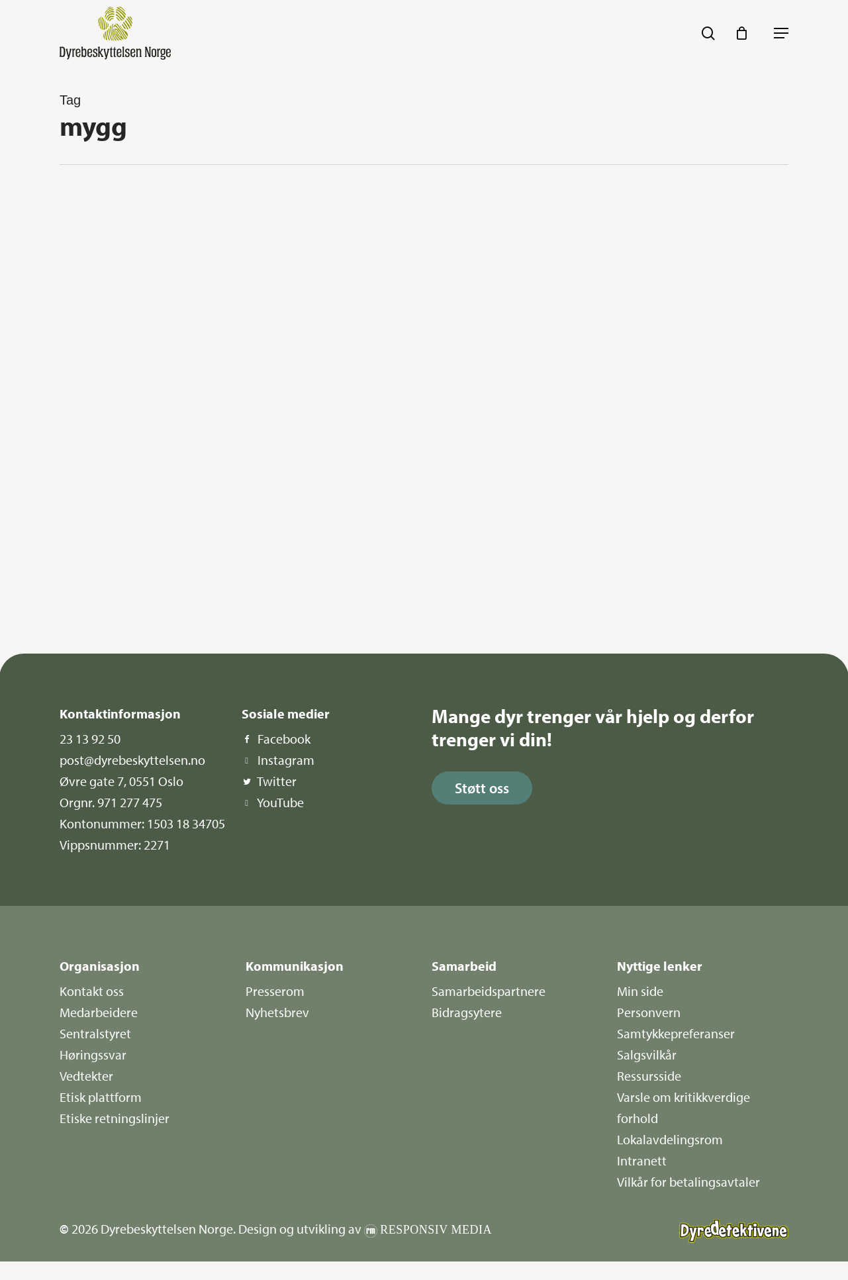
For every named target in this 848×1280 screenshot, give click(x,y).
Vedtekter (86, 1075)
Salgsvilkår (647, 1054)
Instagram (286, 760)
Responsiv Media (436, 1229)
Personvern (649, 1012)
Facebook (284, 738)
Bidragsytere (467, 1012)
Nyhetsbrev (277, 1012)
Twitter (277, 781)
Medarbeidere (99, 1012)
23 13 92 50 (90, 738)
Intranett (642, 1160)
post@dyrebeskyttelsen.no (132, 760)
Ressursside (649, 1075)
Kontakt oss (92, 991)
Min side (640, 991)
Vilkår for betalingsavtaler (688, 1181)
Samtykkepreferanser (676, 1033)
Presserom (275, 991)
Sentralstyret (95, 1033)
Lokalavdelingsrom (670, 1139)
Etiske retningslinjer (114, 1118)
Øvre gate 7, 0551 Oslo (121, 781)
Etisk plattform (101, 1097)
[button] (781, 33)
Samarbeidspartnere (488, 991)
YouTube (280, 802)
